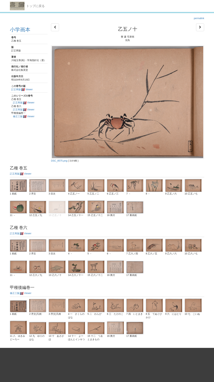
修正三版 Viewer (23, 116)
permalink (199, 18)
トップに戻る (35, 6)
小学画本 (20, 29)
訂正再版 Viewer (22, 89)
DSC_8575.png (59, 160)
